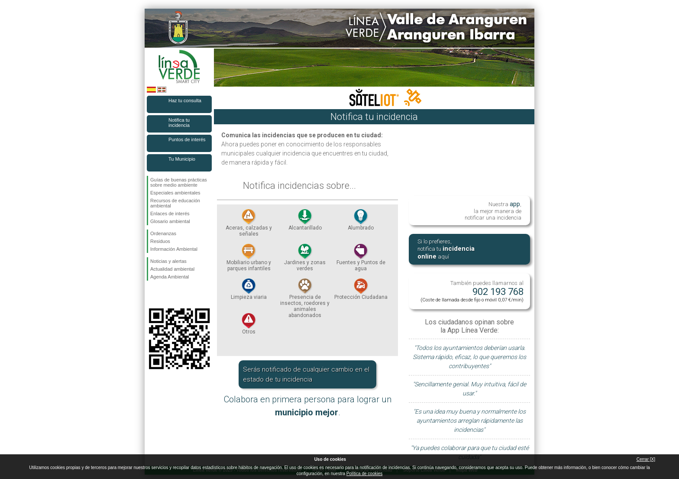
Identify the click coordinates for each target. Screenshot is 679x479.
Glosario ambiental (170, 221)
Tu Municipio (181, 159)
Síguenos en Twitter (166, 294)
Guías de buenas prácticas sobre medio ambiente (178, 182)
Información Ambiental (173, 249)
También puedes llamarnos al (472, 291)
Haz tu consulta (184, 100)
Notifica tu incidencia (179, 122)
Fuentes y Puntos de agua (360, 260)
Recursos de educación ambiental (175, 203)
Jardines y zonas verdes (305, 260)
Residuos (160, 241)
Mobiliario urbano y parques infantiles (248, 260)
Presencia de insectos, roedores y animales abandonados (305, 300)
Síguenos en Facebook (152, 294)
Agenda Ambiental (169, 276)
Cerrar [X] (646, 459)
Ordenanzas (163, 233)
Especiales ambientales (175, 192)
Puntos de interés (187, 139)
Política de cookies (364, 473)
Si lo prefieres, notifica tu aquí (446, 249)
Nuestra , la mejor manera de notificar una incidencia (493, 210)
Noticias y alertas (168, 261)
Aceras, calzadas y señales (249, 225)
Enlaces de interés (170, 213)
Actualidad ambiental (172, 269)
